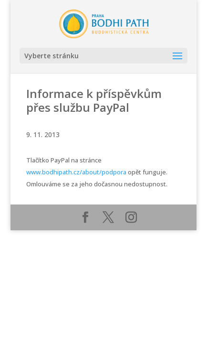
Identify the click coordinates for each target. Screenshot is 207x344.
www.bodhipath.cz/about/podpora (76, 172)
